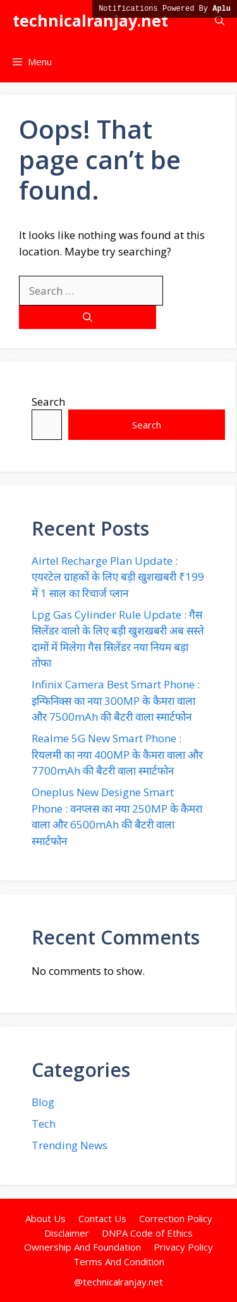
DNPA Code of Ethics (147, 1233)
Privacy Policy (183, 1247)
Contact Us (102, 1218)
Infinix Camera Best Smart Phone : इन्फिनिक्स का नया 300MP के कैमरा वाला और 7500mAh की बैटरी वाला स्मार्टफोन (116, 700)
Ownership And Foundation (82, 1247)
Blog (43, 1102)
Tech (44, 1123)
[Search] (87, 317)
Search (48, 401)
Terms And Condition (118, 1261)
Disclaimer (66, 1233)
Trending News (69, 1145)
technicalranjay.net (90, 20)
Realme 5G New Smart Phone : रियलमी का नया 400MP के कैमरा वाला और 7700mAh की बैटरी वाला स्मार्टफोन (117, 754)
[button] (219, 20)
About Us (45, 1218)
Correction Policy (175, 1218)
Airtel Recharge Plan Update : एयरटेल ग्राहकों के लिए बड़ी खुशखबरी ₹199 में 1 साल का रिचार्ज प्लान (118, 576)
